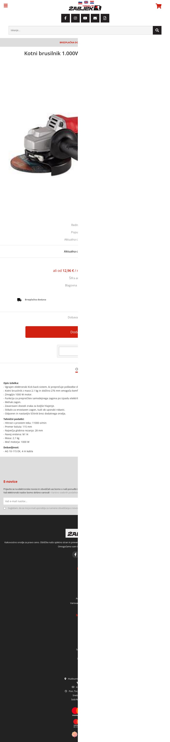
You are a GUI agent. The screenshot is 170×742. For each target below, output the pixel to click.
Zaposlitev (85, 636)
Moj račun (85, 576)
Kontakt (85, 631)
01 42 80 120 (85, 682)
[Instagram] (75, 18)
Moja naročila (85, 580)
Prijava (85, 589)
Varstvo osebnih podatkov (65, 492)
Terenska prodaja (85, 649)
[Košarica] (158, 6)
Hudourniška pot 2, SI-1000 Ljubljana (85, 678)
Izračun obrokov (106, 271)
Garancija (85, 640)
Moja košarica (85, 585)
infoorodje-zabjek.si (87, 687)
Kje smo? (85, 627)
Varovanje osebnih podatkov (85, 603)
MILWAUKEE (97, 285)
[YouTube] (85, 18)
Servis (85, 645)
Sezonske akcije (85, 658)
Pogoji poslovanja (85, 598)
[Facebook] (65, 18)
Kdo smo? (85, 622)
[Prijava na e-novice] (163, 501)
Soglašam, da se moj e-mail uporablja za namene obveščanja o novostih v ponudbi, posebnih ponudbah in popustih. (67, 508)
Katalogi (85, 654)
